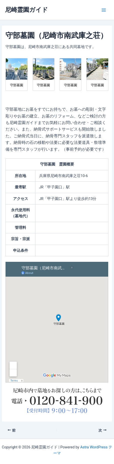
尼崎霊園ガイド (26, 9)
